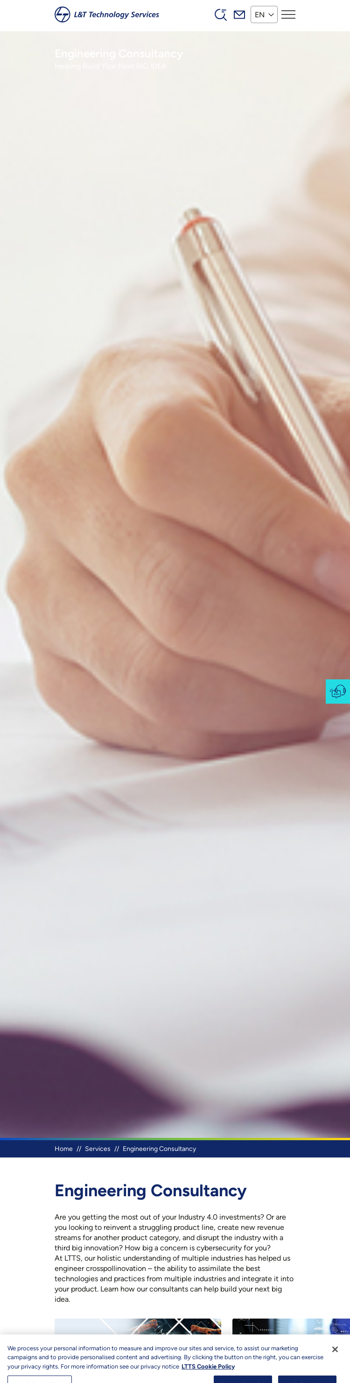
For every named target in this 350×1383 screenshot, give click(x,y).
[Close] (335, 1361)
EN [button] (260, 14)
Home (64, 1149)
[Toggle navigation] (288, 14)
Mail (239, 14)
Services (98, 1149)
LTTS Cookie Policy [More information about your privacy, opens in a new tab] (208, 1378)
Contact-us (337, 691)
